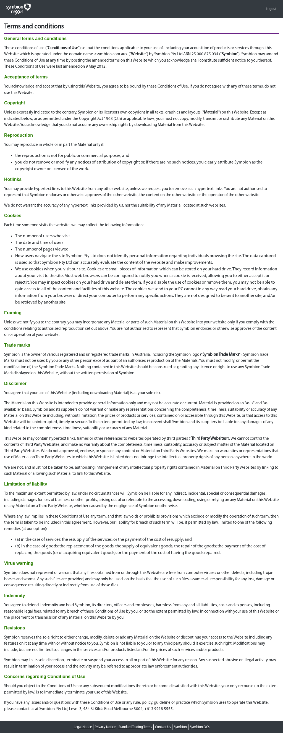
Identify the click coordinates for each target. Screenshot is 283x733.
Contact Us (163, 727)
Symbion (180, 727)
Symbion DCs (199, 727)
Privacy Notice (105, 727)
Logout (271, 9)
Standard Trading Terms (135, 727)
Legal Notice (83, 727)
